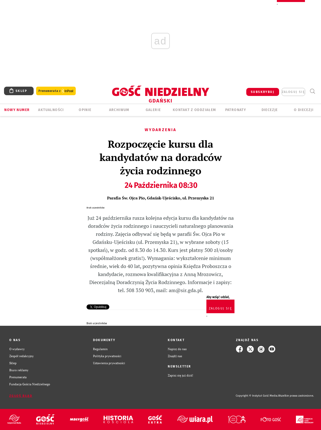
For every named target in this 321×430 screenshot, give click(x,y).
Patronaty (235, 110)
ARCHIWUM (119, 110)
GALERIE (153, 110)
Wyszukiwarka (312, 91)
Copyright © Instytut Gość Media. (257, 395)
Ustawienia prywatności (109, 363)
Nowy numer (17, 110)
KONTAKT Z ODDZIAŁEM (194, 110)
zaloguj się (293, 92)
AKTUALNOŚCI (51, 110)
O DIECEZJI (303, 110)
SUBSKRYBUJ (262, 92)
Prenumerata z (55, 91)
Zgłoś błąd (20, 396)
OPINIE (85, 110)
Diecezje (270, 110)
